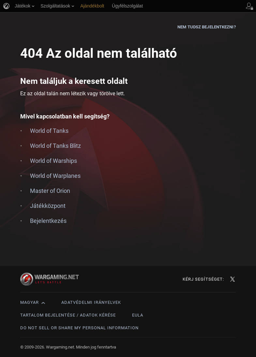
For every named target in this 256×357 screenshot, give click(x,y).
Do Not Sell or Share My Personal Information (79, 327)
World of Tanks (49, 130)
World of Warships (53, 160)
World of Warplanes (55, 175)
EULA (137, 315)
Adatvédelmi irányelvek (91, 302)
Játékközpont (48, 205)
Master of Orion (50, 190)
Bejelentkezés (48, 220)
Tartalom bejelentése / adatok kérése (68, 315)
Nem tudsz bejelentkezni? (206, 26)
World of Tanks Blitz (55, 145)
